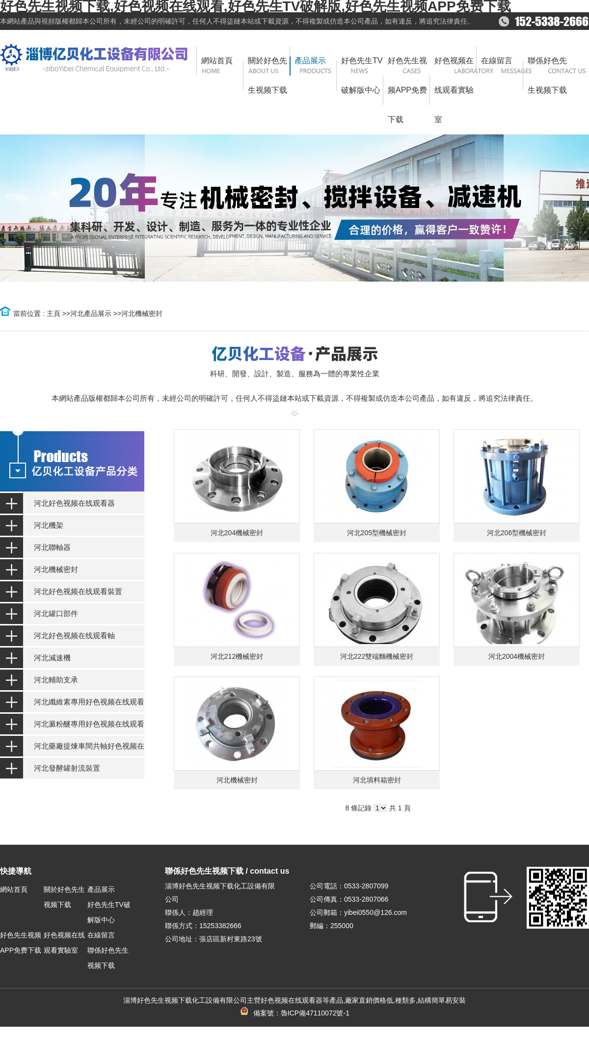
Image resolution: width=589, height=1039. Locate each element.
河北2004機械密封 (516, 656)
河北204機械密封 (237, 533)
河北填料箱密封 (377, 780)
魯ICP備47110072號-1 (315, 1013)
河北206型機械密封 (516, 533)
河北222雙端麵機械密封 (376, 656)
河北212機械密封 (237, 656)
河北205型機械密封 (376, 533)
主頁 (53, 313)
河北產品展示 (90, 313)
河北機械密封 (141, 313)
